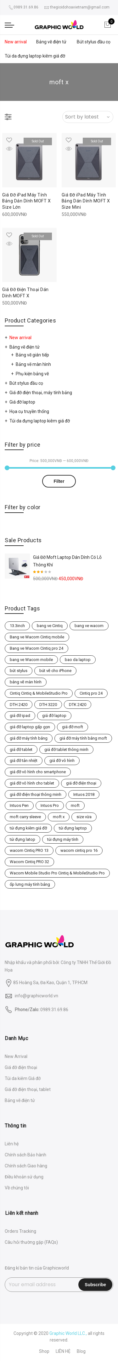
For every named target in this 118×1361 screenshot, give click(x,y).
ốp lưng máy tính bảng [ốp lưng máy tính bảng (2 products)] (30, 884)
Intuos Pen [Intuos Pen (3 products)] (19, 805)
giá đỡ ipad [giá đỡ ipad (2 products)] (20, 715)
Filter (58, 481)
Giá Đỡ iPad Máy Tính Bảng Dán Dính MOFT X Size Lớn (26, 201)
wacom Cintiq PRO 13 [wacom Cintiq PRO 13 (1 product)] (29, 850)
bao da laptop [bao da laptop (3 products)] (78, 659)
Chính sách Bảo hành (25, 1154)
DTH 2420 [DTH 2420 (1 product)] (18, 704)
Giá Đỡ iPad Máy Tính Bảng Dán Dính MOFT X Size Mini (86, 201)
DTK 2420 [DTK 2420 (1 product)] (77, 704)
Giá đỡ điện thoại (21, 1067)
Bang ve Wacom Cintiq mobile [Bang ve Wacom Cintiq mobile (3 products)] (37, 637)
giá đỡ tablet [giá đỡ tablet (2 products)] (21, 749)
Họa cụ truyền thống (29, 411)
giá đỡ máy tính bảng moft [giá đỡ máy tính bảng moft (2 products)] (83, 738)
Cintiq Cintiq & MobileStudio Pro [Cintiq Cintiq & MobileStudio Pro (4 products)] (39, 693)
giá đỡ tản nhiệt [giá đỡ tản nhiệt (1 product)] (23, 760)
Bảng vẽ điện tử (51, 41)
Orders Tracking (20, 1231)
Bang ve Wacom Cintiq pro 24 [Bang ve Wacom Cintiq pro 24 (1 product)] (36, 648)
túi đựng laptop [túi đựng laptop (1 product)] (73, 828)
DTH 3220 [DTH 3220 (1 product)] (48, 704)
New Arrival (16, 1056)
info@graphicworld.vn (36, 995)
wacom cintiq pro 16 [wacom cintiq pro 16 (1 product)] (79, 850)
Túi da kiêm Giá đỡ (23, 1078)
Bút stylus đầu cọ (93, 41)
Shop (44, 1351)
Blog (81, 1351)
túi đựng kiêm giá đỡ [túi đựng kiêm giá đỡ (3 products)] (28, 828)
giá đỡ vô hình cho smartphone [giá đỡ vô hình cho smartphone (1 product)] (38, 771)
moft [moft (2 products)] (75, 805)
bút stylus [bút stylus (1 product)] (18, 670)
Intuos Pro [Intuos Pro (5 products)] (50, 805)
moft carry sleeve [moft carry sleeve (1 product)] (25, 816)
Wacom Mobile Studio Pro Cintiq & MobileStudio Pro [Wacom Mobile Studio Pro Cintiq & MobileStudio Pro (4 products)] (57, 873)
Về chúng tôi (17, 1187)
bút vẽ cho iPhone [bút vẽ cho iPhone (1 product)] (55, 670)
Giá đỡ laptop (22, 402)
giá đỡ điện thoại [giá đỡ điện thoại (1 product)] (81, 783)
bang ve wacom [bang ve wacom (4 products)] (89, 625)
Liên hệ (12, 1143)
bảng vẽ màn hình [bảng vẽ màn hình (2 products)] (26, 682)
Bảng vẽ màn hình (33, 364)
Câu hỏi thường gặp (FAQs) (31, 1242)
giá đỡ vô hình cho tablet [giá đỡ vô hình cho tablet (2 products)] (32, 783)
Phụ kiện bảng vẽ (32, 373)
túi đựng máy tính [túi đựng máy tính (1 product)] (62, 839)
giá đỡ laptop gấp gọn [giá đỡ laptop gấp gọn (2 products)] (30, 727)
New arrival (16, 41)
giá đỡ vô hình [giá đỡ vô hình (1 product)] (62, 760)
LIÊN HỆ (63, 1351)
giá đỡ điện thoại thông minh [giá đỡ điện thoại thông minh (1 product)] (35, 794)
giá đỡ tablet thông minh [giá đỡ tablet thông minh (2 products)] (66, 749)
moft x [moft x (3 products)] (59, 816)
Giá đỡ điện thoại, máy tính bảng (40, 392)
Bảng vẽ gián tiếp (32, 354)
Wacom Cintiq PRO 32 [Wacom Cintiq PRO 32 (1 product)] (29, 861)
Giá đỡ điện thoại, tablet (28, 1089)
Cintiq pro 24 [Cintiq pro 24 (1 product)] (91, 693)
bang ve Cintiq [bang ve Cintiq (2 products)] (50, 625)
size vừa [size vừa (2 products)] (84, 816)
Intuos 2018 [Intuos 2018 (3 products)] (83, 794)
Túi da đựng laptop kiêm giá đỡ (35, 55)
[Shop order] (88, 117)
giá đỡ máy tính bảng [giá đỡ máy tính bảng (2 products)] (29, 738)
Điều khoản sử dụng (24, 1176)
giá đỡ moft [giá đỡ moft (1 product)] (72, 727)
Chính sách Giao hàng (26, 1165)
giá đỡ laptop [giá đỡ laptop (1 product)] (54, 715)
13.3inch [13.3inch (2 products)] (17, 625)
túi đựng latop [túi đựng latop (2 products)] (22, 839)
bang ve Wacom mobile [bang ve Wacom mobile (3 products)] (31, 659)
